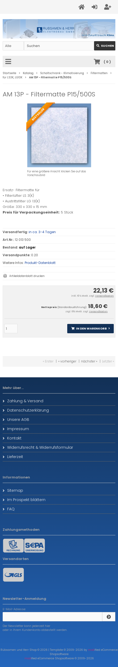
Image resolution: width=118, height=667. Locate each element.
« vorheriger (67, 361)
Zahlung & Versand (23, 401)
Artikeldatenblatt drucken (27, 276)
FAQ (9, 509)
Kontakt (12, 438)
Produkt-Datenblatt (40, 262)
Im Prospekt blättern (24, 499)
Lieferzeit (13, 456)
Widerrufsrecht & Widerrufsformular (38, 447)
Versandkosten (104, 295)
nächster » (89, 361)
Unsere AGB (16, 419)
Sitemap (13, 490)
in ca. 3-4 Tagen (42, 232)
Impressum (16, 428)
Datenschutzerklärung (26, 410)
